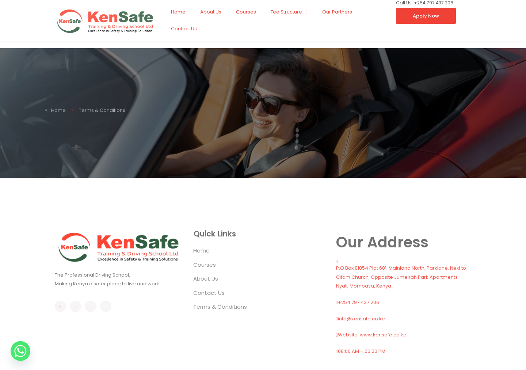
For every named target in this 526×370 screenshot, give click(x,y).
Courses (246, 11)
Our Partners (337, 11)
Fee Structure (289, 12)
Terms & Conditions (220, 307)
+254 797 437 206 (357, 302)
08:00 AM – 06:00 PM (360, 351)
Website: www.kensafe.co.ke (371, 334)
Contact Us (184, 28)
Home (178, 11)
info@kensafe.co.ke (360, 318)
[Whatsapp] (20, 351)
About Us (210, 11)
